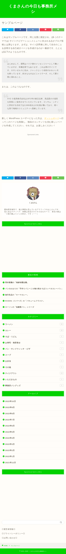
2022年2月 (10, 450)
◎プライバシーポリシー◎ (13, 533)
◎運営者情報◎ (8, 529)
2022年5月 (10, 432)
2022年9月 (10, 407)
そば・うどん (34, 336)
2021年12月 (10, 463)
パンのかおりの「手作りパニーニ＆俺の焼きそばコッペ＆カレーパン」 (34, 289)
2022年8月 (10, 413)
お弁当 (34, 361)
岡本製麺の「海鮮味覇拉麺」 (17, 282)
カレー (34, 330)
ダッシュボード (51, 118)
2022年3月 (10, 444)
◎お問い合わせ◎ (9, 538)
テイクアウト (34, 373)
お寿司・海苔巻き (34, 342)
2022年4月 (10, 438)
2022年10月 (10, 401)
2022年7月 (10, 420)
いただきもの (34, 379)
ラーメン (34, 324)
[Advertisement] (33, 153)
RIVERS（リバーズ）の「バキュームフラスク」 (25, 301)
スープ (34, 355)
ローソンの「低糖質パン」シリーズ (19, 307)
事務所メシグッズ (34, 385)
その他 (34, 367)
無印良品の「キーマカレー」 (17, 295)
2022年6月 (10, 426)
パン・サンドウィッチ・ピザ (34, 348)
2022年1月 (10, 456)
